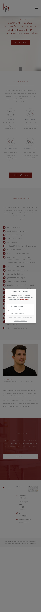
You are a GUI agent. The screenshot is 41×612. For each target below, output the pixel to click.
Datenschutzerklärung (26, 299)
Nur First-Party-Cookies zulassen (19, 310)
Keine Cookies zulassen (16, 313)
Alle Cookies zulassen (15, 306)
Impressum (20, 301)
